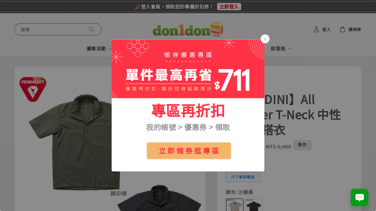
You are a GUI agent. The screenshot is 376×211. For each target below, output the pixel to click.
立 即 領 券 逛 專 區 (189, 150)
